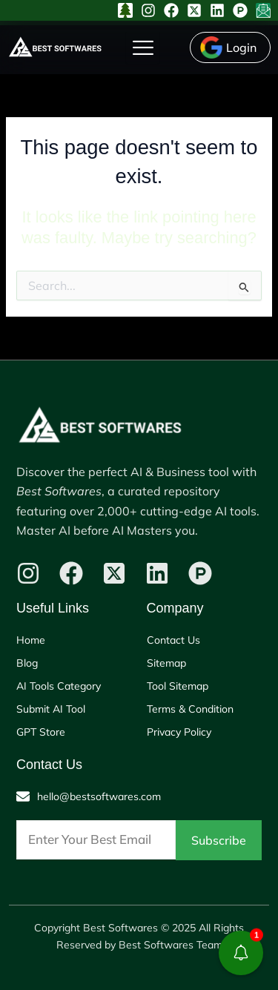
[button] (241, 953)
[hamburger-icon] (142, 48)
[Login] (230, 47)
